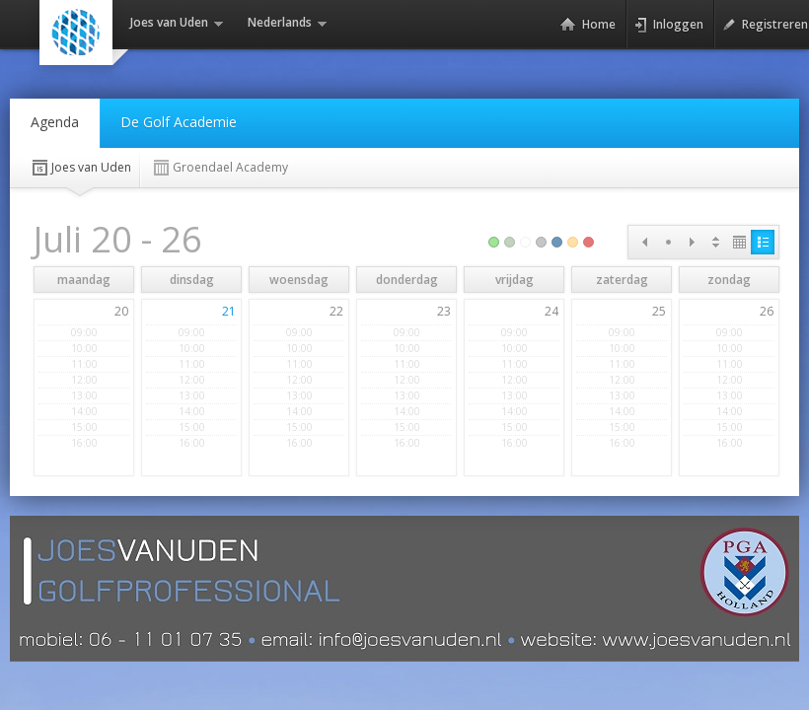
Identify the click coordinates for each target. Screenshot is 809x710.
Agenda (55, 121)
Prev (644, 242)
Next (691, 242)
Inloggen (668, 24)
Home (587, 24)
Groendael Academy (219, 168)
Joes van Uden (80, 168)
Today (668, 242)
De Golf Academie (178, 121)
